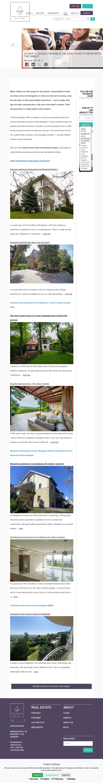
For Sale (36, 713)
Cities (66, 713)
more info (47, 234)
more (21, 528)
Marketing (70, 779)
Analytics (44, 779)
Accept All (37, 775)
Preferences (57, 779)
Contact (86, 13)
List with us (37, 722)
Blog (66, 13)
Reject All (65, 775)
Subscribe (88, 750)
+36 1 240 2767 (16, 747)
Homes (29, 13)
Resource (40, 13)
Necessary (33, 779)
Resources (37, 727)
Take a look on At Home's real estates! (51, 686)
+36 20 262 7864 (17, 750)
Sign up (86, 125)
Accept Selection (52, 775)
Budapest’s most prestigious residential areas (85, 138)
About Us (75, 13)
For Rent (36, 718)
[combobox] (20, 44)
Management (54, 13)
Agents (67, 718)
